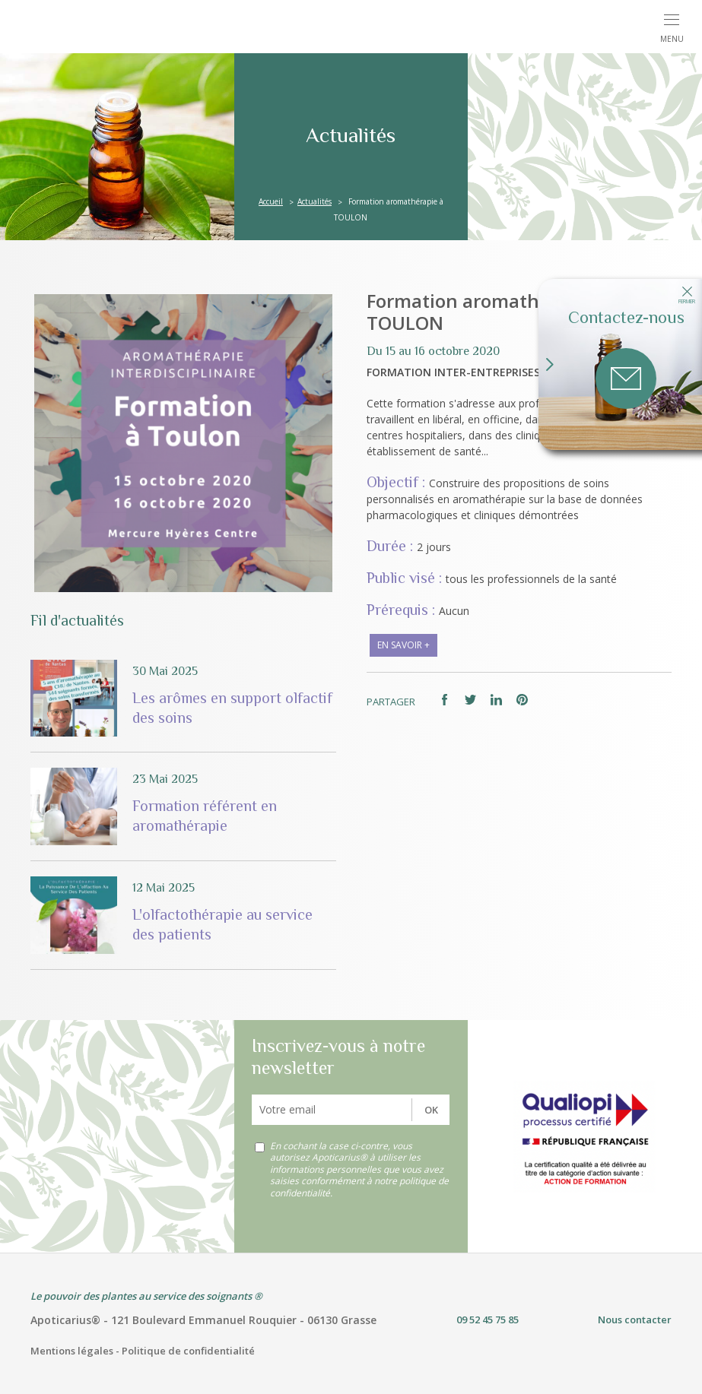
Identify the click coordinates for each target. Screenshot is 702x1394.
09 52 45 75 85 (487, 1319)
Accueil (271, 201)
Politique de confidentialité (188, 1351)
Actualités (314, 201)
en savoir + (403, 644)
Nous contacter (635, 1319)
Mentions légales (71, 1351)
